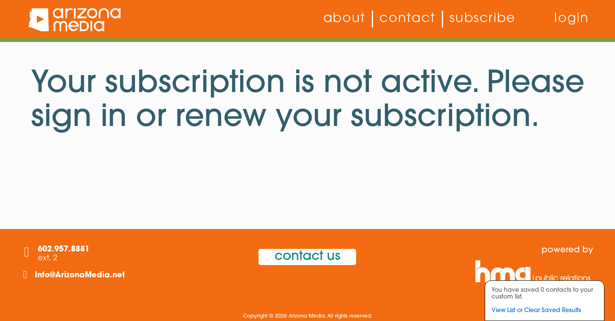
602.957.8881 (64, 250)
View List (503, 310)
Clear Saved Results (552, 310)
